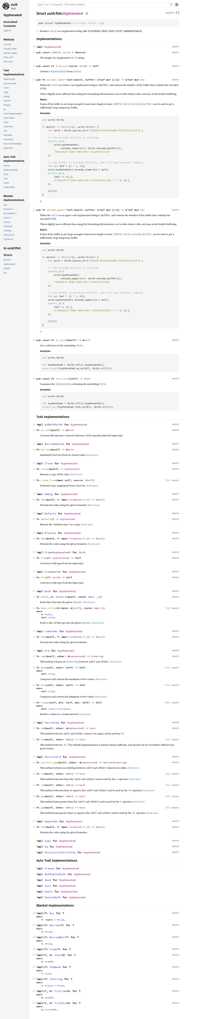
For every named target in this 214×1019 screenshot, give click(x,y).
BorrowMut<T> (10, 213)
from (44, 557)
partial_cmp (49, 762)
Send (6, 174)
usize (67, 52)
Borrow (49, 444)
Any (5, 205)
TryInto (60, 1003)
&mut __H (94, 596)
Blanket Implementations (14, 198)
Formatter (75, 499)
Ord (5, 131)
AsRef (49, 424)
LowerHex (8, 126)
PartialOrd (8, 139)
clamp (44, 702)
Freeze (7, 165)
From (48, 552)
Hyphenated (13, 15)
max (43, 667)
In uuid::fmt (12, 248)
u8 (115, 79)
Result (100, 499)
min (43, 685)
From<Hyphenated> (13, 113)
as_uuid (7, 44)
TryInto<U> (8, 239)
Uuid (82, 66)
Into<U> (7, 222)
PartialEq (8, 135)
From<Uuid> (9, 118)
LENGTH (7, 31)
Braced (7, 260)
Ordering (97, 656)
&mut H (98, 608)
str (142, 79)
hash (44, 596)
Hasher (60, 596)
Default (7, 101)
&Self (89, 480)
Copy (6, 92)
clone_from (48, 480)
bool (93, 728)
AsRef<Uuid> (9, 79)
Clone (6, 88)
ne (42, 739)
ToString (7, 230)
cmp (43, 656)
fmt (59, 13)
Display (7, 105)
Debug (7, 96)
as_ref (45, 430)
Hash (6, 122)
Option (107, 762)
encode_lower (10, 48)
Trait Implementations (14, 72)
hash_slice (48, 608)
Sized (51, 617)
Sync (6, 178)
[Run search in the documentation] (102, 4)
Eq (5, 109)
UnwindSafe (9, 187)
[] (177, 12)
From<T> (7, 218)
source (170, 12)
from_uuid (8, 57)
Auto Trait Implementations (14, 159)
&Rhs (69, 739)
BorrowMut (56, 937)
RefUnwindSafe (11, 170)
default (46, 519)
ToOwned (8, 226)
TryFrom (60, 991)
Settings (176, 4)
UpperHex (8, 148)
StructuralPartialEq (12, 144)
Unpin (6, 183)
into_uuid (8, 61)
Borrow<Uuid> (10, 83)
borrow (45, 449)
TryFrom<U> (9, 235)
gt (42, 796)
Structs (8, 255)
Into (57, 955)
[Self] (76, 608)
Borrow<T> (8, 209)
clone (44, 468)
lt (42, 773)
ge (42, 807)
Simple (7, 268)
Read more (92, 454)
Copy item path (86, 13)
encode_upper (10, 53)
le (42, 784)
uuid (14, 5)
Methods (9, 39)
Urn (5, 273)
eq (42, 728)
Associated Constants (10, 24)
